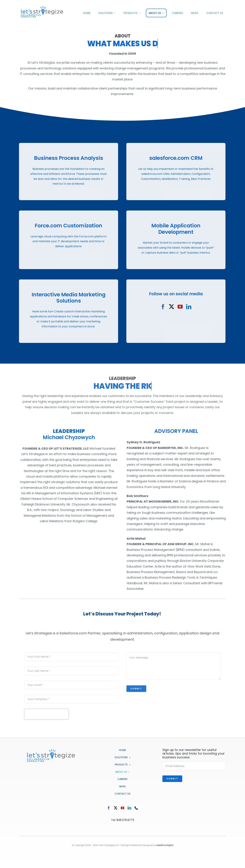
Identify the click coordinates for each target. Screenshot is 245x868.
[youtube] (178, 306)
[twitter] (169, 306)
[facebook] (161, 306)
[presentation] (46, 716)
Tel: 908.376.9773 (122, 820)
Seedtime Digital (164, 845)
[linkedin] (186, 306)
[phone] (136, 808)
